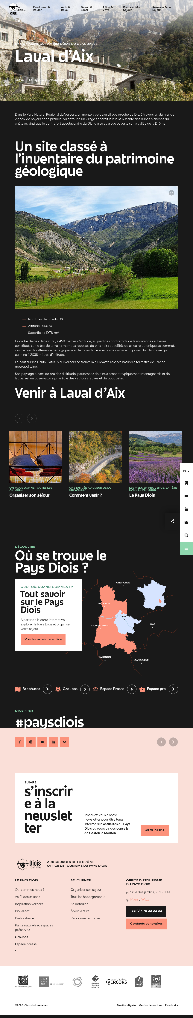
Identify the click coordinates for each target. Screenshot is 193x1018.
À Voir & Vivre (107, 9)
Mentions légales (126, 1005)
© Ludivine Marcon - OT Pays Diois (171, 193)
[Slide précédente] (19, 418)
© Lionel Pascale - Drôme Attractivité (6, 95)
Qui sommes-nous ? (29, 890)
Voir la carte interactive (43, 639)
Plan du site (171, 1005)
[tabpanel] (96, 459)
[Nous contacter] (186, 522)
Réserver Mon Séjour (161, 9)
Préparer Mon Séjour (132, 9)
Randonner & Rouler (41, 9)
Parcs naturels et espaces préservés (34, 928)
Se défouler (79, 904)
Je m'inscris (154, 830)
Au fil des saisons (27, 897)
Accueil (20, 80)
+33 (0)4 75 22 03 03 (146, 911)
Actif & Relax (65, 9)
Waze (145, 899)
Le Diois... (21, 9)
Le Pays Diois (37, 80)
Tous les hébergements (88, 897)
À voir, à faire (80, 911)
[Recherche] (186, 535)
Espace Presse (108, 689)
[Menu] (186, 548)
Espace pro (152, 689)
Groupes (66, 689)
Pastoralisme (24, 918)
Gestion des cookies (150, 1005)
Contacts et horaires (146, 923)
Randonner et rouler (86, 918)
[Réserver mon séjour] (186, 496)
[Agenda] (186, 509)
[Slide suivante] (32, 418)
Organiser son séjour (86, 890)
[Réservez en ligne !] (186, 482)
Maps (134, 899)
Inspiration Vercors (29, 904)
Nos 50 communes (62, 80)
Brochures (27, 689)
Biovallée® (22, 911)
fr (184, 471)
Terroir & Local (86, 9)
